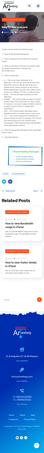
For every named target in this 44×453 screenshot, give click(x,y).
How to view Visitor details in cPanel (21, 264)
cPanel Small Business (24, 161)
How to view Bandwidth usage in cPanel (19, 225)
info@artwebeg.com (22, 376)
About (22, 415)
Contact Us (13, 419)
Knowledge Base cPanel (13, 20)
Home (11, 415)
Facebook (10, 182)
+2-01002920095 (22, 396)
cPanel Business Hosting (25, 159)
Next (38, 191)
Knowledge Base (18, 174)
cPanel (5, 174)
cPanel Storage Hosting (24, 157)
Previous (8, 191)
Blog (33, 415)
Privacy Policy (29, 419)
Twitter (4, 182)
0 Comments (21, 32)
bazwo (9, 219)
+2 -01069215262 (22, 399)
